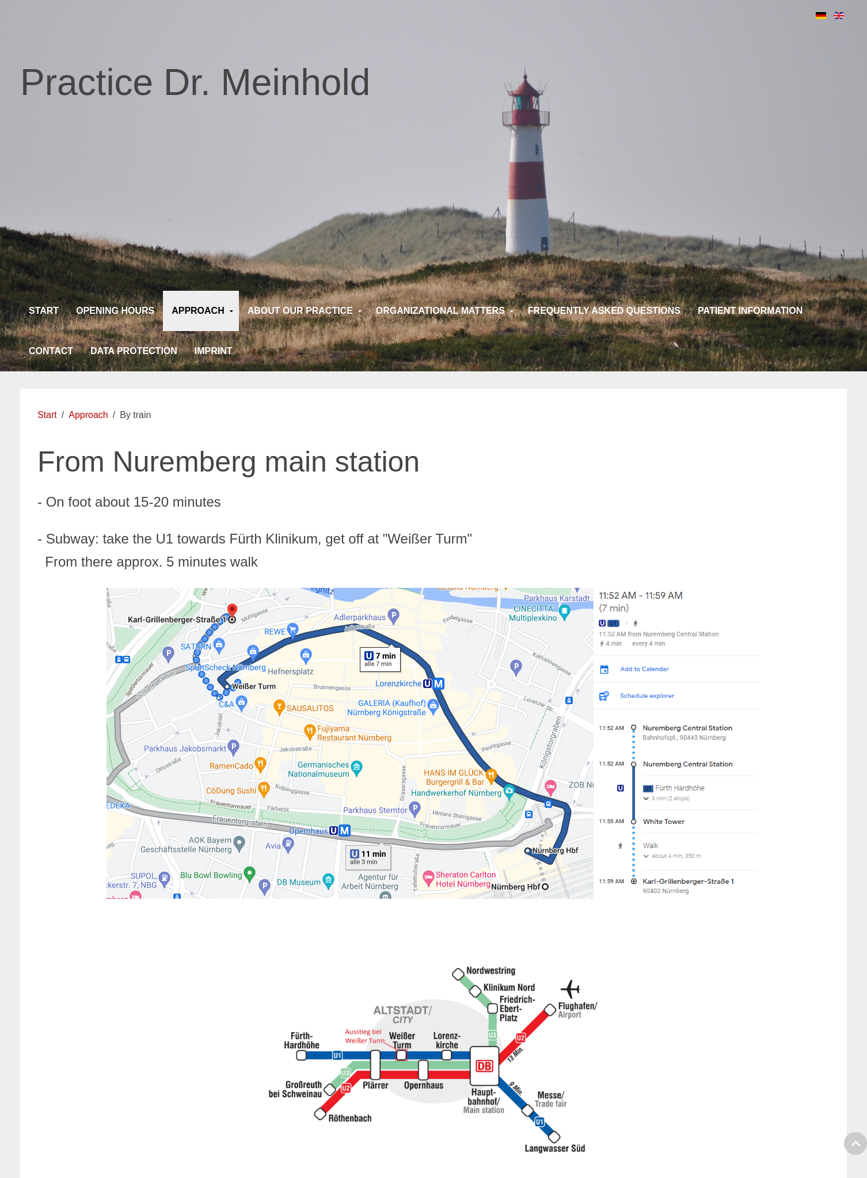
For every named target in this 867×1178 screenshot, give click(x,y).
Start (44, 311)
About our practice (300, 311)
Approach (198, 311)
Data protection (133, 351)
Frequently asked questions (604, 311)
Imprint (214, 351)
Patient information (750, 311)
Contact (51, 351)
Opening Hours (115, 311)
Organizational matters (440, 311)
